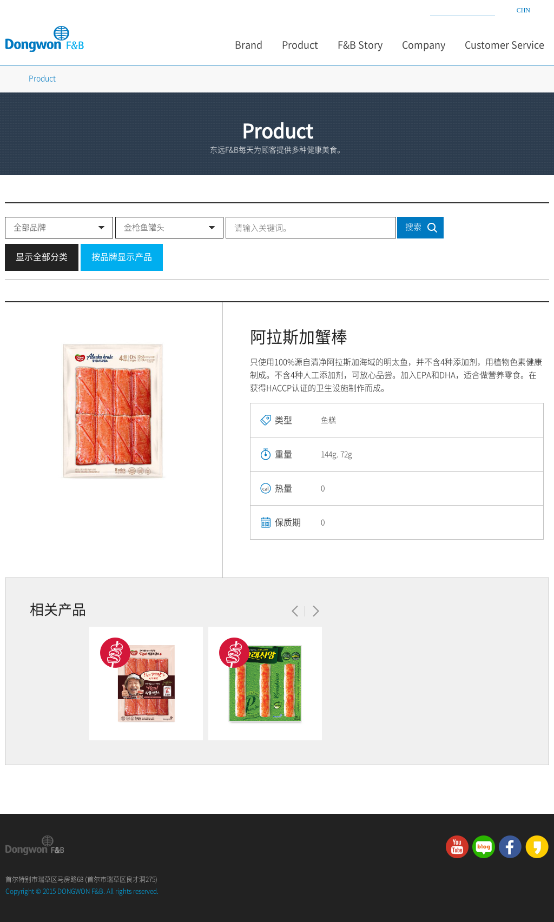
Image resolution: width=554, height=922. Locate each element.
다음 (315, 611)
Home (10, 78)
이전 (295, 611)
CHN (523, 10)
